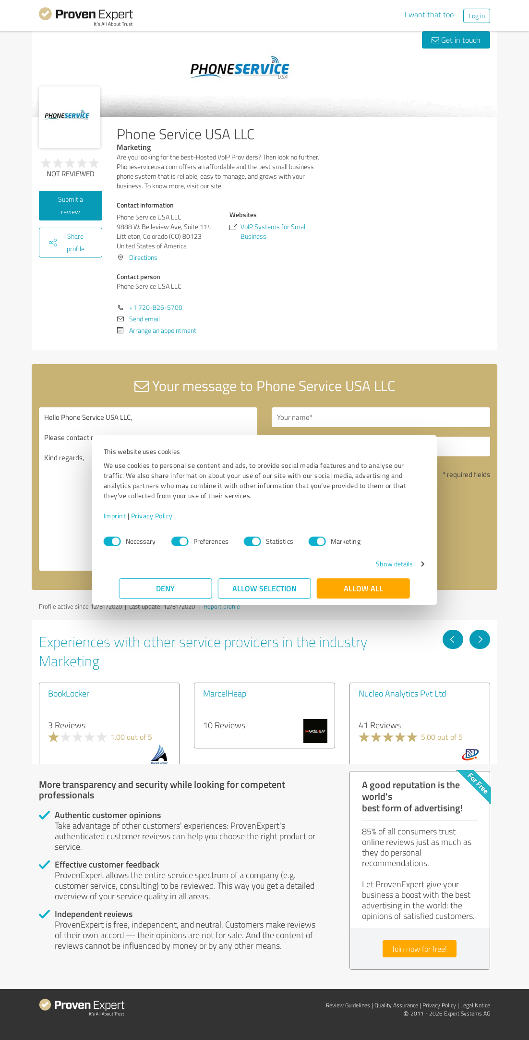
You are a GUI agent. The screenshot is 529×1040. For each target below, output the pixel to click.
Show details (379, 563)
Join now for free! (419, 948)
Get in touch (456, 40)
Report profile (222, 606)
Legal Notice (475, 1005)
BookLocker (68, 693)
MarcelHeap (224, 693)
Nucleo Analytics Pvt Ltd (402, 693)
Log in (477, 15)
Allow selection (264, 588)
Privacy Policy (167, 515)
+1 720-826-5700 (155, 307)
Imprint (130, 515)
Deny (165, 588)
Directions (143, 257)
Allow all (363, 588)
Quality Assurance (396, 1005)
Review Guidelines (348, 1005)
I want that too (429, 14)
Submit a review (70, 205)
